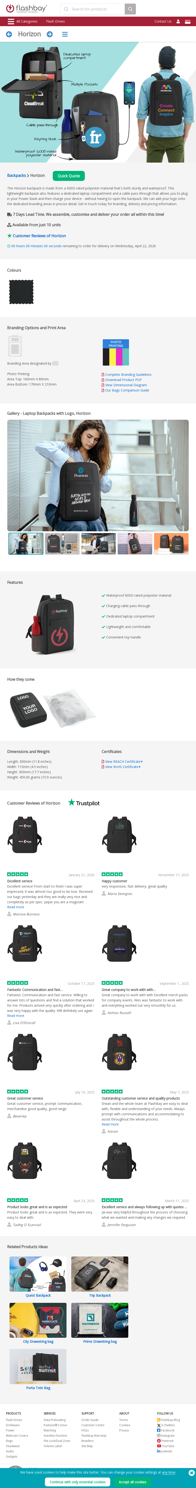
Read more (15, 907)
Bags (9, 1441)
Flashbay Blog (168, 1420)
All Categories (23, 21)
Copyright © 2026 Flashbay (169, 1477)
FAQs (85, 1430)
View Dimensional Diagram (126, 385)
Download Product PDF (122, 379)
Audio (10, 1451)
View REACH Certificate (123, 761)
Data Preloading (55, 1420)
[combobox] (92, 9)
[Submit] (66, 9)
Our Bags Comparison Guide (127, 390)
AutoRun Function (55, 1436)
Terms (123, 1420)
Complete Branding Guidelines (128, 374)
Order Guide (90, 1420)
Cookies (124, 1425)
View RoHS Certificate (122, 766)
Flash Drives (55, 21)
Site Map (87, 1446)
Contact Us (163, 21)
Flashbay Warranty (93, 1436)
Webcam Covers (17, 1436)
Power (10, 1430)
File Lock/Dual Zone (57, 1441)
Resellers (87, 1441)
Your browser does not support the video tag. (54, 625)
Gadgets (11, 1456)
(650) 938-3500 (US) (176, 1471)
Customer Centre (93, 1425)
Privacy (124, 1430)
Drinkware (13, 1425)
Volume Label (53, 1446)
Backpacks (16, 175)
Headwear (13, 1446)
